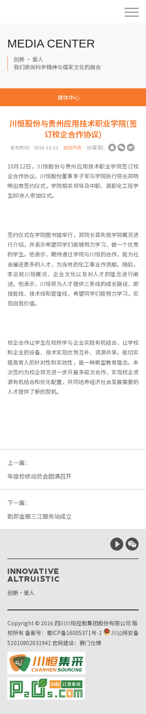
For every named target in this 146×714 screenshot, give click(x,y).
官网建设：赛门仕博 (76, 643)
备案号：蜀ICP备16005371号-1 (63, 633)
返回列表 (72, 147)
